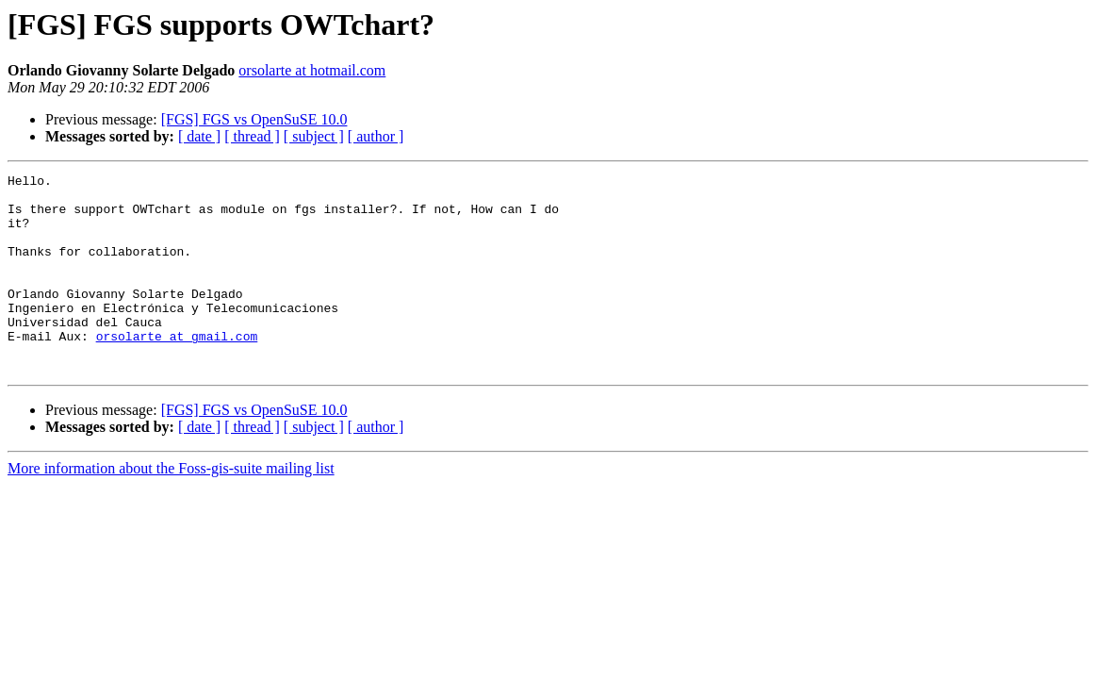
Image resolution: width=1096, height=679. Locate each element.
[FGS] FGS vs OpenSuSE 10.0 (254, 119)
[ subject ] (314, 136)
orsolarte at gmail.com (177, 369)
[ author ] (376, 136)
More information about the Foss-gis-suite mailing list (171, 508)
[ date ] (199, 136)
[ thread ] (252, 136)
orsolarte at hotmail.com (311, 70)
